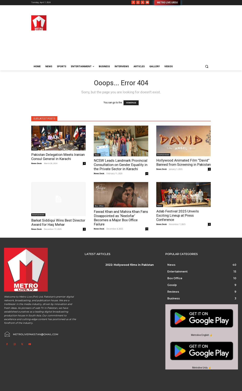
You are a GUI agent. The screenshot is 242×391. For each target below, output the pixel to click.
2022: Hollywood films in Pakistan (129, 264)
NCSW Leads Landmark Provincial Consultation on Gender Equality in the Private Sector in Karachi (120, 165)
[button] (207, 66)
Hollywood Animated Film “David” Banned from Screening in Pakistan (183, 162)
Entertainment (163, 154)
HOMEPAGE (131, 103)
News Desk (36, 163)
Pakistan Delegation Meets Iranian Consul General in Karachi (58, 157)
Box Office (99, 206)
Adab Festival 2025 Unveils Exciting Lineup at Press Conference (177, 215)
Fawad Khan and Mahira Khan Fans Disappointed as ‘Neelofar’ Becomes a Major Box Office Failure (121, 218)
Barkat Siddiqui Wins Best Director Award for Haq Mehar (58, 222)
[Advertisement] (148, 38)
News (34, 149)
